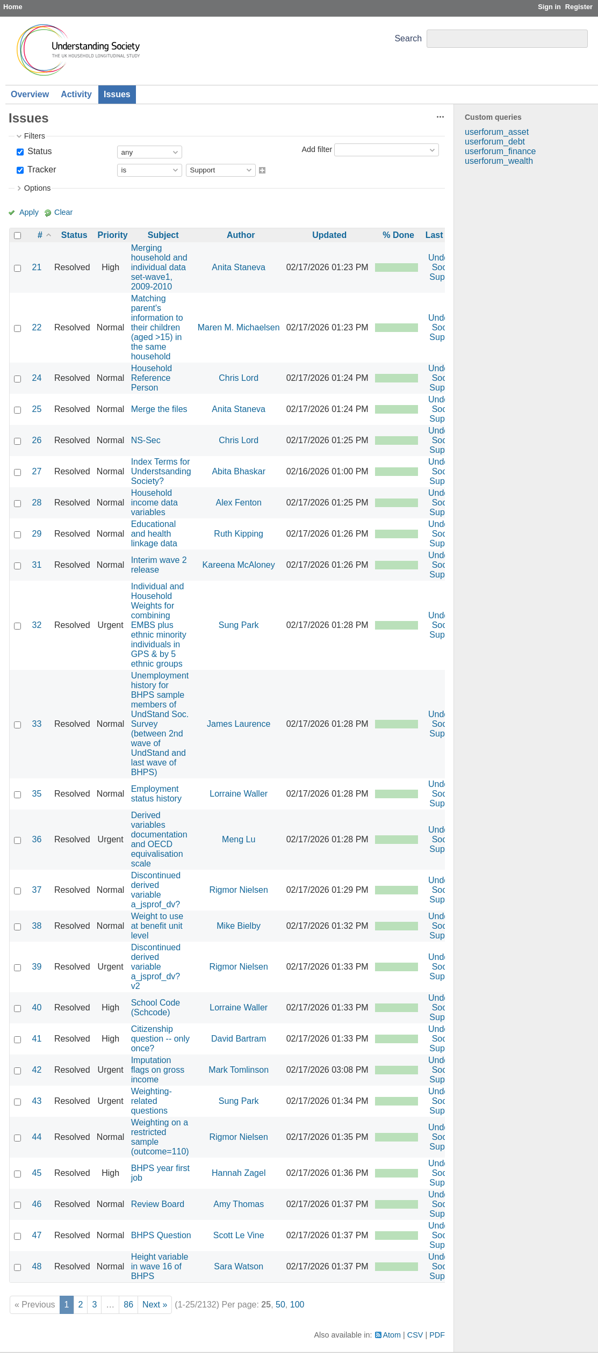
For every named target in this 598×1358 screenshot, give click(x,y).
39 (37, 966)
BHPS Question (161, 1235)
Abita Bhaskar (238, 471)
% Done (398, 235)
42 (37, 1069)
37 (37, 889)
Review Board (158, 1204)
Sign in (549, 7)
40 (37, 1007)
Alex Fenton (238, 502)
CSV (415, 1335)
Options (37, 188)
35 (37, 793)
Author (241, 235)
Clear (63, 212)
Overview (30, 94)
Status (38, 151)
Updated (329, 235)
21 (37, 267)
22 (37, 327)
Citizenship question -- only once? (160, 1038)
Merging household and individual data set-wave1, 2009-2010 (159, 267)
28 (37, 502)
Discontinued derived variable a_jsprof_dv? (156, 890)
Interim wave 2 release (159, 564)
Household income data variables (154, 502)
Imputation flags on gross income (158, 1070)
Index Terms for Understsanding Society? (161, 471)
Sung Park (239, 625)
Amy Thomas (238, 1204)
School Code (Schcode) (156, 1007)
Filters (34, 136)
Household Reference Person (151, 378)
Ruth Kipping (238, 533)
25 (37, 409)
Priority (113, 235)
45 (37, 1173)
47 (37, 1235)
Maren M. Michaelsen (239, 327)
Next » (154, 1304)
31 (37, 564)
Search (408, 38)
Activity (76, 94)
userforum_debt (495, 141)
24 (37, 377)
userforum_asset (497, 131)
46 (37, 1204)
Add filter (316, 149)
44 (37, 1137)
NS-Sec (146, 440)
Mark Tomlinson (238, 1069)
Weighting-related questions (151, 1101)
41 (37, 1038)
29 (37, 533)
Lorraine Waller (239, 793)
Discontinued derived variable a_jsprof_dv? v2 (156, 967)
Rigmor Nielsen (238, 889)
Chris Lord (238, 377)
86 (128, 1304)
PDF (437, 1335)
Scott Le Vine (238, 1235)
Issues (117, 94)
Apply (29, 212)
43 (37, 1101)
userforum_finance (500, 151)
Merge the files (159, 409)
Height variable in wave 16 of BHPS (160, 1266)
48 (37, 1266)
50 (280, 1304)
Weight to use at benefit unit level (157, 926)
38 (37, 925)
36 (37, 839)
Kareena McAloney (239, 564)
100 (297, 1304)
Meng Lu (238, 839)
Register (579, 7)
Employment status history (156, 793)
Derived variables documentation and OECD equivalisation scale (159, 839)
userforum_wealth (499, 160)
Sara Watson (238, 1266)
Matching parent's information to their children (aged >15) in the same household (157, 327)
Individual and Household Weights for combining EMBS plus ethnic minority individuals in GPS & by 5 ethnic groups (158, 625)
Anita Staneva (238, 267)
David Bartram (238, 1038)
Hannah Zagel (239, 1173)
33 (37, 723)
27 (37, 471)
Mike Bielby (239, 925)
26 (37, 440)
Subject (163, 235)
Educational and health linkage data (154, 533)
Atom (392, 1335)
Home (13, 7)
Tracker (40, 169)
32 (37, 625)
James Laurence (238, 723)
